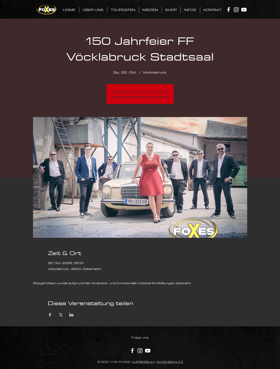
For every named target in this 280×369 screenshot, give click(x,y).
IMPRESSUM (143, 361)
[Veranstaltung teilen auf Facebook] (50, 315)
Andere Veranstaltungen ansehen (140, 96)
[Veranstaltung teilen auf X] (61, 315)
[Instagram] (236, 9)
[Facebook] (228, 9)
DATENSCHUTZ (170, 361)
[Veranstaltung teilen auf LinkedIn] (71, 315)
